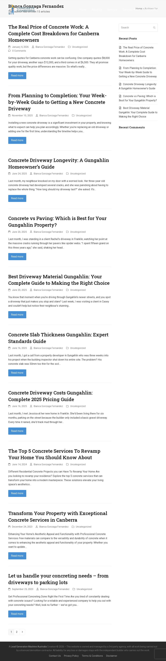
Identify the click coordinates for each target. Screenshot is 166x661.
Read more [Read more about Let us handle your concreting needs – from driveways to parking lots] (17, 613)
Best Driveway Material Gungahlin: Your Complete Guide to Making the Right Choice (59, 279)
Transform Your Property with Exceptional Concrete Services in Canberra (57, 516)
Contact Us (55, 655)
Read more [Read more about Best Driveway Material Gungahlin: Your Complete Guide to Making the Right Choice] (17, 314)
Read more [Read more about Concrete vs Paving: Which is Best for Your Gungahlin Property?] (17, 256)
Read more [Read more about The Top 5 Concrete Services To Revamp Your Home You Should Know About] (17, 493)
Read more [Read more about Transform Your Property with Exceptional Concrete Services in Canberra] (17, 555)
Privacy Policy (71, 655)
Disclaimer (111, 655)
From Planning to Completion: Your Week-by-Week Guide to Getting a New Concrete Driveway (57, 102)
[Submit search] (154, 27)
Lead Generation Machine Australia (29, 646)
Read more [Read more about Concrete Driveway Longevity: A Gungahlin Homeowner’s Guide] (17, 198)
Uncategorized (80, 46)
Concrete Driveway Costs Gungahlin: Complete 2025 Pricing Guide (50, 395)
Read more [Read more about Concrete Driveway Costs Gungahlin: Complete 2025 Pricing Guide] (17, 431)
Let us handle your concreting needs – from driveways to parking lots (58, 578)
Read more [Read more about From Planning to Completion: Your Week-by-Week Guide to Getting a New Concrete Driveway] (17, 140)
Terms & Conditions (92, 655)
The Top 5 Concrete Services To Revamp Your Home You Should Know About (54, 454)
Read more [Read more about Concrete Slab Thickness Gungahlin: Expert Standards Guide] (17, 372)
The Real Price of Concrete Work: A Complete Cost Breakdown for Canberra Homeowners (53, 33)
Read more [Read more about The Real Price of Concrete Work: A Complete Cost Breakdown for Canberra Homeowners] (17, 75)
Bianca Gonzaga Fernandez (50, 46)
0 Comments (19, 50)
